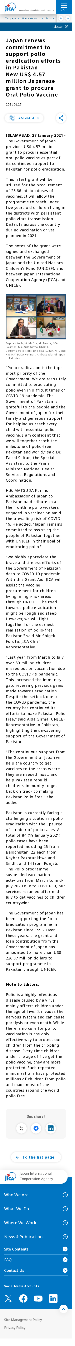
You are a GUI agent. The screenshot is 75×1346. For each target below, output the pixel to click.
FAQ (8, 1259)
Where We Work (20, 1222)
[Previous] (61, 18)
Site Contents (16, 1249)
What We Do (16, 1209)
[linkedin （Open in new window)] (53, 1298)
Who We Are (16, 1195)
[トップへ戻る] (63, 1309)
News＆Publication (23, 1236)
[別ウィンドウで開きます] (21, 1128)
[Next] (67, 18)
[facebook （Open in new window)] (23, 1298)
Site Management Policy (23, 1319)
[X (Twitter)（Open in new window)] (8, 1298)
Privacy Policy (14, 1327)
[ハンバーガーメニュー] (63, 5)
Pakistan (57, 27)
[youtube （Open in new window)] (38, 1299)
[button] (24, 118)
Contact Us (14, 1270)
